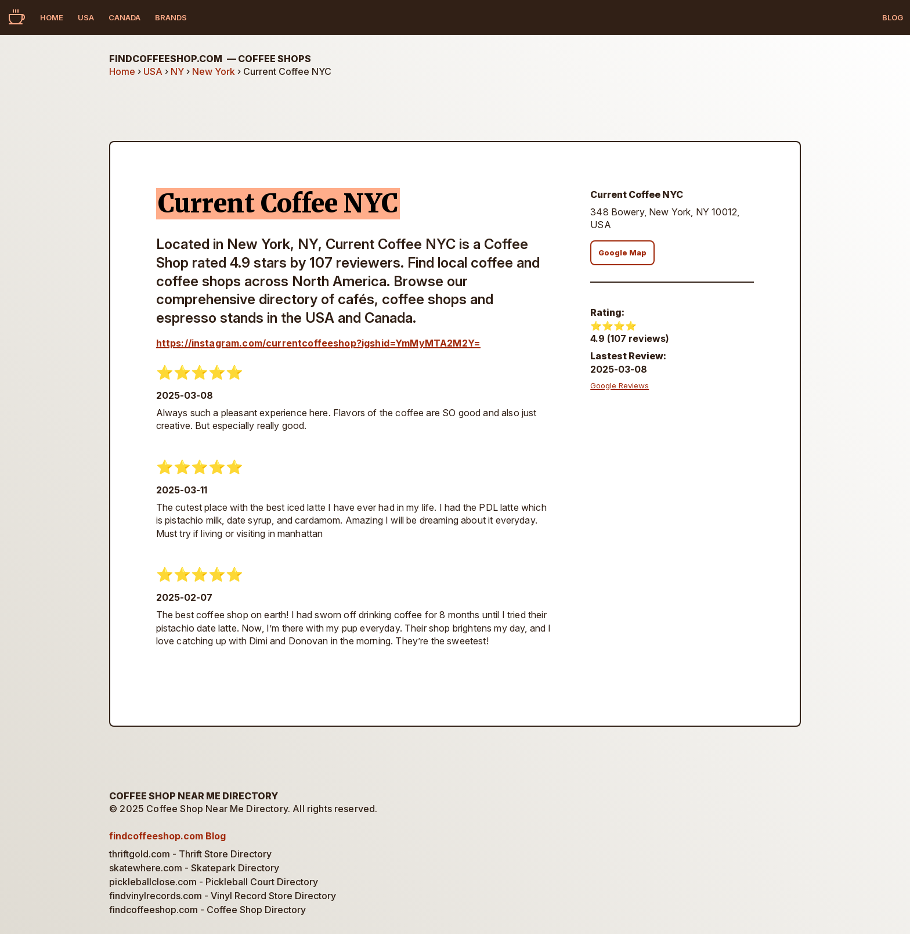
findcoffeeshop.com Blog (167, 836)
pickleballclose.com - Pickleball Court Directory (213, 882)
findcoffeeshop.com (210, 58)
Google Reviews (619, 385)
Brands (171, 17)
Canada (124, 17)
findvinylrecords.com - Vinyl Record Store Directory (222, 895)
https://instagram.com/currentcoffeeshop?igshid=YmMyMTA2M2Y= (318, 343)
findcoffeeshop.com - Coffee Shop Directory (207, 909)
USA (86, 17)
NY (177, 71)
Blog (892, 17)
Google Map (622, 252)
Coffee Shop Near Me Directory (193, 796)
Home (51, 17)
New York (213, 71)
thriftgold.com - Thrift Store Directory (190, 854)
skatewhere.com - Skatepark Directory (194, 868)
